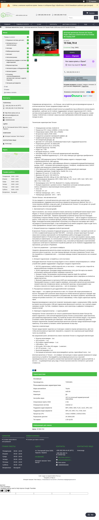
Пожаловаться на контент (49, 479)
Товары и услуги (22, 24)
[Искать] (96, 18)
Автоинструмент (11, 71)
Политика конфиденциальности (67, 479)
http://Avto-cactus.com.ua (12, 113)
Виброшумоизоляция (13, 51)
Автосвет (9, 54)
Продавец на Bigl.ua (49, 477)
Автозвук (9, 48)
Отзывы (6, 89)
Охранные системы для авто (15, 40)
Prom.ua (58, 476)
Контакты (53, 24)
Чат (90, 515)
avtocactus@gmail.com (12, 115)
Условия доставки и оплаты (35, 439)
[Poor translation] (7, 490)
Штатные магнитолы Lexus (14, 27)
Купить (72, 52)
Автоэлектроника (12, 57)
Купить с (72, 56)
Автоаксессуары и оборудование (17, 68)
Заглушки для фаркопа (14, 83)
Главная (7, 24)
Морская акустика (12, 65)
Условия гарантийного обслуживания (9, 440)
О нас (39, 24)
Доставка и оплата (69, 24)
